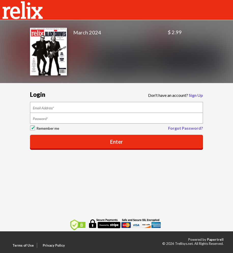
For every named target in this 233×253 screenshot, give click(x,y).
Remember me (47, 128)
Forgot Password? (185, 128)
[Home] (22, 9)
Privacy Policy (54, 245)
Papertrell (215, 239)
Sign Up (196, 95)
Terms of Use (23, 245)
